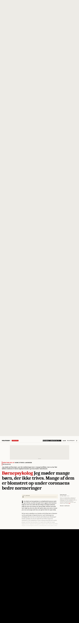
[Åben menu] (76, 440)
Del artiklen (71, 440)
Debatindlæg (63, 494)
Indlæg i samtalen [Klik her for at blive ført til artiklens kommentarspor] (65, 505)
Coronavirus (15, 440)
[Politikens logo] (6, 440)
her (69, 503)
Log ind (64, 440)
